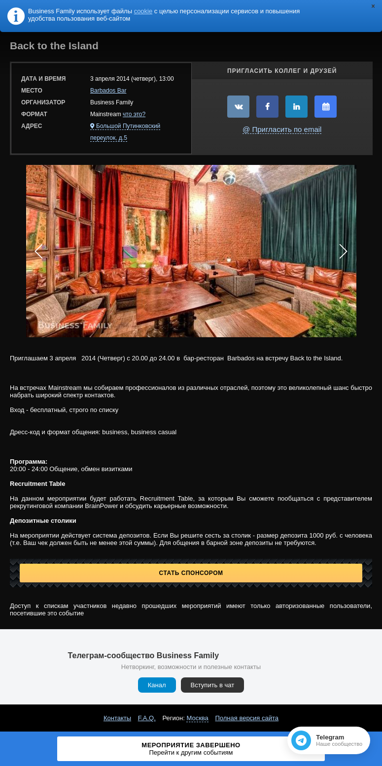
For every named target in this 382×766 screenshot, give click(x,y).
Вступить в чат (213, 685)
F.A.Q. (147, 718)
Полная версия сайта (246, 718)
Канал (157, 685)
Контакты (117, 718)
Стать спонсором (191, 573)
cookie (143, 11)
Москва (197, 718)
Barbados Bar (108, 90)
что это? (134, 114)
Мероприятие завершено (191, 748)
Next (343, 251)
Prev (39, 251)
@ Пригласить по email (282, 129)
